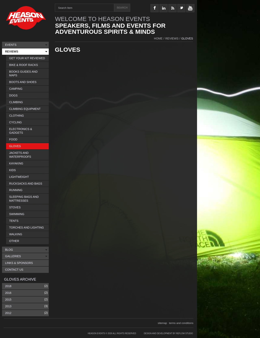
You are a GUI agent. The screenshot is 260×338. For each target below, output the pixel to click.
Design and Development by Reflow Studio (168, 333)
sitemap (162, 323)
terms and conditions (181, 323)
